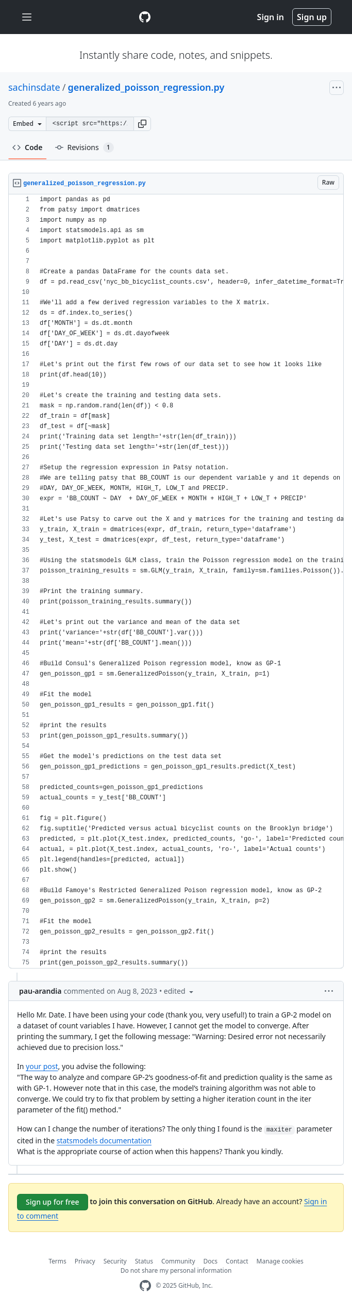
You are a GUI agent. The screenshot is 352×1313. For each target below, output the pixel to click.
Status (144, 1261)
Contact (237, 1261)
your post (42, 1066)
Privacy (85, 1261)
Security (115, 1261)
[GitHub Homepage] (145, 1285)
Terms (57, 1261)
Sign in (270, 17)
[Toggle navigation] (27, 17)
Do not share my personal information (176, 1270)
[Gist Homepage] (145, 17)
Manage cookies (280, 1261)
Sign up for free (52, 1202)
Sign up (312, 17)
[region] (176, 581)
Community (178, 1261)
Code (27, 147)
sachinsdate (34, 87)
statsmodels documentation (104, 1140)
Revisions (84, 147)
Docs (211, 1261)
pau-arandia (40, 991)
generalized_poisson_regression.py (146, 87)
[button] (142, 124)
